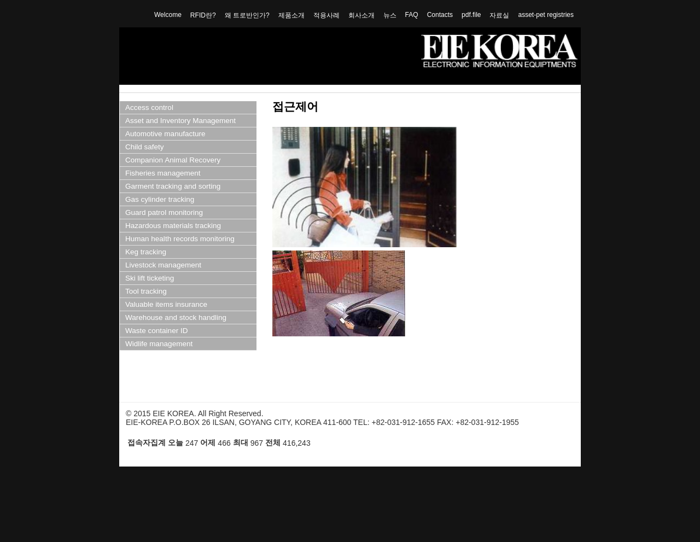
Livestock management (163, 265)
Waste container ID (156, 331)
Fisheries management (162, 173)
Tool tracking (146, 291)
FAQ (411, 15)
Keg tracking (145, 252)
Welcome (168, 15)
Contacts (440, 15)
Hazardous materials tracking (173, 226)
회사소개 (361, 15)
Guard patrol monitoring (164, 212)
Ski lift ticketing (149, 278)
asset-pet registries (546, 15)
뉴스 (389, 15)
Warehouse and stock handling (175, 317)
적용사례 (326, 15)
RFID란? (203, 15)
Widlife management (158, 344)
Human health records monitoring (180, 239)
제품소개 (291, 15)
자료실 (499, 15)
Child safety (144, 147)
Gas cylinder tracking (159, 199)
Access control (149, 107)
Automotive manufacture (165, 134)
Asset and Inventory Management (180, 120)
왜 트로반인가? (247, 15)
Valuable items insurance (166, 304)
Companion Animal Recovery (172, 160)
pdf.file (471, 15)
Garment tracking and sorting (172, 186)
